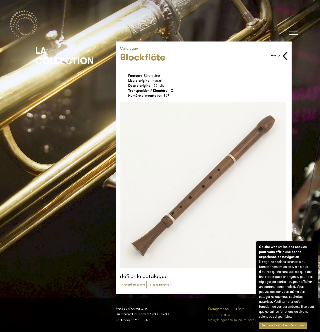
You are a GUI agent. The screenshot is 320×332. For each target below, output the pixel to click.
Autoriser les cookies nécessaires (282, 325)
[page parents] (278, 56)
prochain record (159, 284)
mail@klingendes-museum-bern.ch (233, 320)
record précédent (134, 284)
